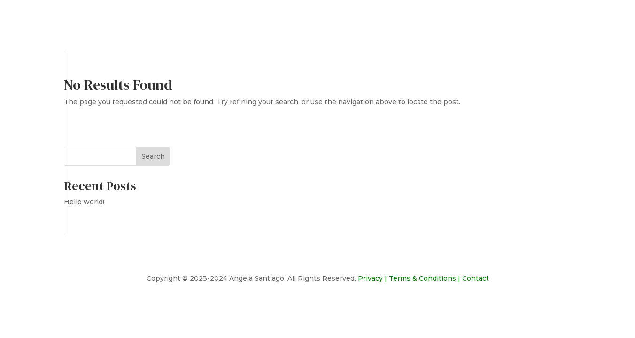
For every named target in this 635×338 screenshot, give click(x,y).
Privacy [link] (370, 278)
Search (153, 156)
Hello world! (84, 202)
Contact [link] (475, 278)
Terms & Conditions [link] (422, 278)
